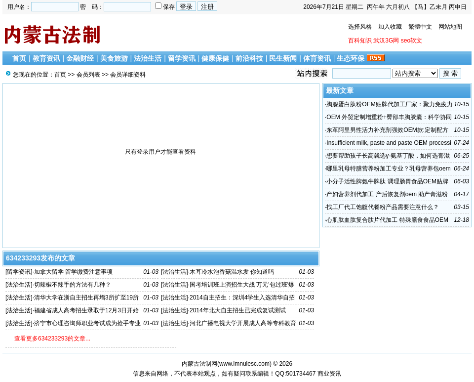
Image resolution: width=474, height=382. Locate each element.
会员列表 (88, 74)
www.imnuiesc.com (244, 363)
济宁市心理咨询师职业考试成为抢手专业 (87, 323)
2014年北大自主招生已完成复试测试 (238, 310)
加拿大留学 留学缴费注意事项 (73, 271)
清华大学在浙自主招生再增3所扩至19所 (86, 297)
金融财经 (80, 58)
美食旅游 (114, 58)
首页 (19, 58)
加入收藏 (390, 26)
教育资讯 (46, 58)
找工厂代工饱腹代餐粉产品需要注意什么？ (382, 207)
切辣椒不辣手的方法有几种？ (72, 284)
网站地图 (450, 26)
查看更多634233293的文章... (52, 338)
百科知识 (360, 40)
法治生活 (147, 58)
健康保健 (215, 58)
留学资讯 (182, 58)
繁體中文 (420, 26)
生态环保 (350, 58)
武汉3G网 (386, 40)
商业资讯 (329, 373)
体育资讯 (317, 58)
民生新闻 (283, 58)
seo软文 (411, 40)
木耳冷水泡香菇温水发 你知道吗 (232, 271)
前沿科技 (249, 58)
